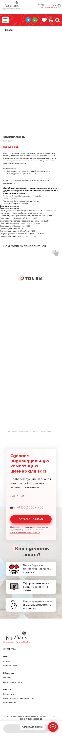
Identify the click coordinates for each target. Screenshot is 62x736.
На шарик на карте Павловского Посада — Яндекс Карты (30, 431)
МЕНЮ (6, 657)
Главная (6, 661)
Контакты (8, 694)
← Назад (7, 29)
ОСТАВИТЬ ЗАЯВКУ (31, 519)
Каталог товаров (11, 666)
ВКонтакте (8, 673)
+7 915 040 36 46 (47, 4)
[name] (31, 496)
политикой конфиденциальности (25, 532)
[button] (49, 7)
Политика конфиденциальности (18, 698)
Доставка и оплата (12, 682)
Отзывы (7, 678)
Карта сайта (10, 703)
